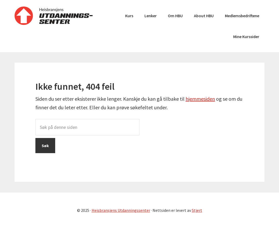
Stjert (197, 210)
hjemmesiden (200, 98)
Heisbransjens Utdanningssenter (54, 15)
